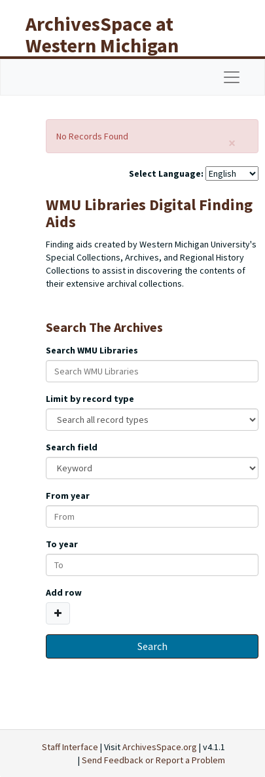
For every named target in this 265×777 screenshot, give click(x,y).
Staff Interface (70, 747)
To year (62, 544)
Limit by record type (90, 399)
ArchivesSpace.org (159, 747)
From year (68, 495)
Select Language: (166, 173)
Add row (64, 592)
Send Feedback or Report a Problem (153, 760)
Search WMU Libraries (92, 350)
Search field (71, 447)
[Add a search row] (58, 613)
